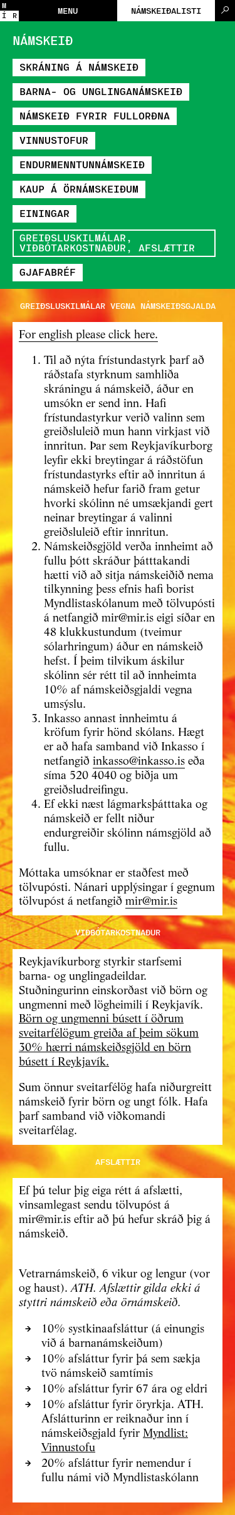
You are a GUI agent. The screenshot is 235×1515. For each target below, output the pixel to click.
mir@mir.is (151, 901)
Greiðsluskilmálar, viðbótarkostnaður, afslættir (107, 242)
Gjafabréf (47, 272)
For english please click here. (88, 335)
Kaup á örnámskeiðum (78, 188)
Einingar (44, 213)
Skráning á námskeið (78, 67)
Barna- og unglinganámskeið (100, 91)
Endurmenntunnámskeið (82, 164)
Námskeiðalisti (166, 10)
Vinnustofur (53, 140)
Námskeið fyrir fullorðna (94, 115)
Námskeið (43, 40)
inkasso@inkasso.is (139, 761)
